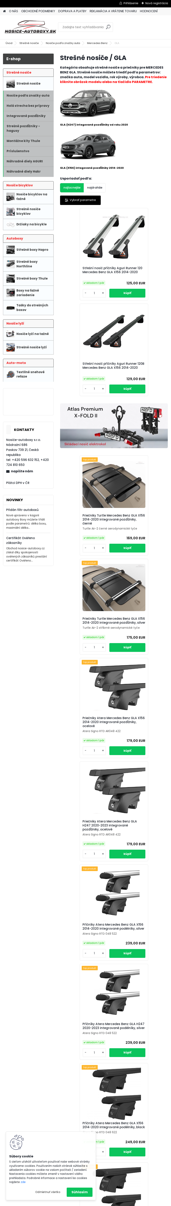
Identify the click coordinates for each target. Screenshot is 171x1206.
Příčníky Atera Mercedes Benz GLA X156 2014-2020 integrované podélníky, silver (86, 659)
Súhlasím (79, 1192)
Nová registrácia (156, 3)
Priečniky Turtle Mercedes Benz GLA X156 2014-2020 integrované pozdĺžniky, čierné (84, 434)
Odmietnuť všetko (47, 1192)
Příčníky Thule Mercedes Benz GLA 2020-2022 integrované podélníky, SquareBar (83, 881)
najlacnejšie (71, 188)
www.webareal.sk (101, 1202)
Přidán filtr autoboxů (22, 510)
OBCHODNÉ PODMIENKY (38, 11)
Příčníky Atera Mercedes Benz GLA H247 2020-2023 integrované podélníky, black (138, 769)
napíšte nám (22, 471)
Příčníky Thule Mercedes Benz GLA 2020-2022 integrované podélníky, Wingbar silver (137, 881)
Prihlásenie (131, 3)
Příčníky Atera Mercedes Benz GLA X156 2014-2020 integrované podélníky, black (84, 769)
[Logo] (30, 27)
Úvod (9, 43)
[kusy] (72, 301)
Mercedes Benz (97, 43)
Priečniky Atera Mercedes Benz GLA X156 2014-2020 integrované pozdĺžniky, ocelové (84, 550)
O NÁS (13, 11)
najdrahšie (94, 188)
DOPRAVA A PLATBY (72, 11)
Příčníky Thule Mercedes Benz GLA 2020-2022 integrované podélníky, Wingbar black (110, 992)
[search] (108, 28)
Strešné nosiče (29, 43)
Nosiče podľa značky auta (63, 43)
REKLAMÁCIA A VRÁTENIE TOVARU (113, 11)
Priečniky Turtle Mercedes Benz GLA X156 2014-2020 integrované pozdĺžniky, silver (138, 434)
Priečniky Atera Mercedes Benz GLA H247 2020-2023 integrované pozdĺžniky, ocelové (138, 550)
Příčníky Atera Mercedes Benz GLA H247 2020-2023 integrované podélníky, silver (140, 659)
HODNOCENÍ (149, 11)
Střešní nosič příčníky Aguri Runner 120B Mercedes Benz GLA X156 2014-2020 (139, 272)
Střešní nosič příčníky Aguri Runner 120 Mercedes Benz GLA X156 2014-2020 (85, 272)
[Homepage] (4, 11)
